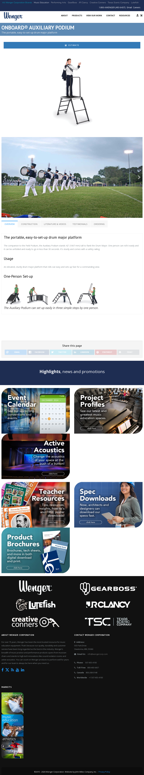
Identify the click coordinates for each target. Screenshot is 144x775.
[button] (5, 177)
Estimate (72, 45)
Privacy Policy (104, 772)
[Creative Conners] (98, 2)
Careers (136, 7)
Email (129, 7)
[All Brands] (17, 2)
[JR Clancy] (83, 2)
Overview (10, 224)
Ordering (99, 224)
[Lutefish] (135, 2)
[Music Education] (41, 2)
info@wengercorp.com (98, 654)
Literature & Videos (55, 224)
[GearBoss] (72, 2)
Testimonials (80, 224)
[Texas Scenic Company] (118, 2)
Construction (29, 224)
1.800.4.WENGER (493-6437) (112, 7)
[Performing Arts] (58, 2)
